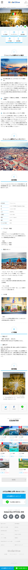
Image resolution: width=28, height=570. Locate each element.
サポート (2, 534)
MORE (14, 480)
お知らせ (2, 545)
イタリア (8, 7)
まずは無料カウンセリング (14, 496)
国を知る (4, 7)
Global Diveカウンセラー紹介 (7, 541)
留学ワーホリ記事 (4, 527)
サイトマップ (21, 554)
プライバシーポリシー (13, 554)
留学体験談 (17, 523)
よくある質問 (17, 541)
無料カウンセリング (19, 545)
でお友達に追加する (13, 502)
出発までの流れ (18, 534)
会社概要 (5, 554)
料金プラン (17, 530)
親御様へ (16, 537)
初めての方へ (3, 523)
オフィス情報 (3, 537)
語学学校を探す (4, 530)
